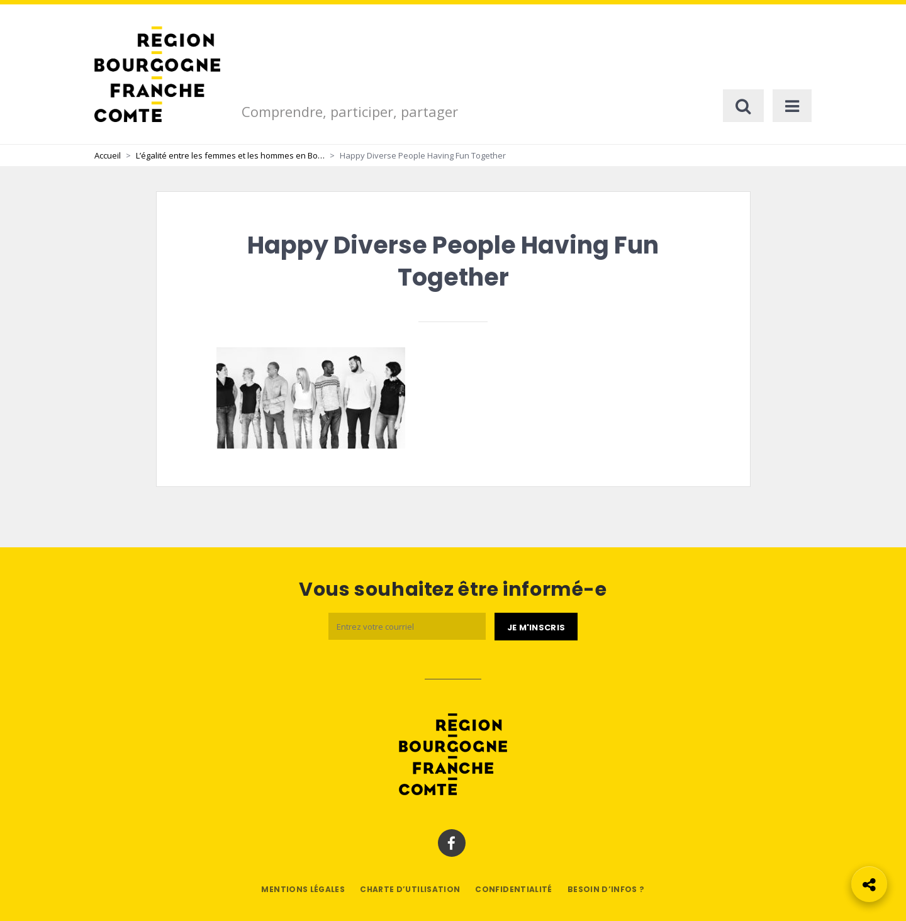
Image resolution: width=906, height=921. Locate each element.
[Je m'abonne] (536, 626)
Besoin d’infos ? (606, 889)
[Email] (407, 626)
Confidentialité (513, 889)
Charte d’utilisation (410, 889)
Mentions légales (303, 889)
